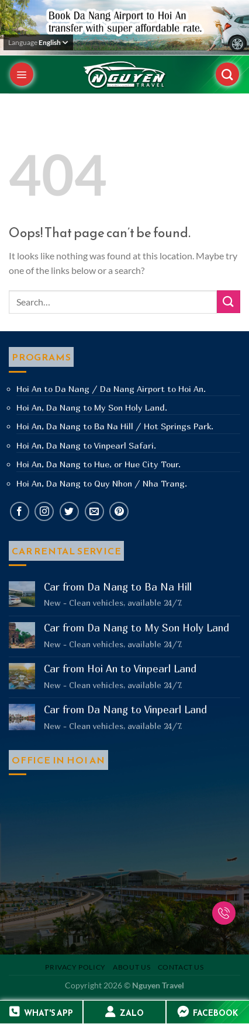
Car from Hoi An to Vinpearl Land (120, 669)
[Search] (227, 74)
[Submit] (228, 301)
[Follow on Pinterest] (119, 511)
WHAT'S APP (48, 1013)
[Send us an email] (94, 511)
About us (131, 967)
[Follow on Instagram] (44, 511)
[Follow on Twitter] (69, 511)
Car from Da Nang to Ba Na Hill (118, 587)
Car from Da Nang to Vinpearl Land (125, 710)
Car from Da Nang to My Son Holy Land (136, 628)
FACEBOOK (215, 1013)
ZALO (132, 1013)
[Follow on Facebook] (19, 511)
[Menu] (21, 74)
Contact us (181, 967)
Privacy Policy (75, 967)
